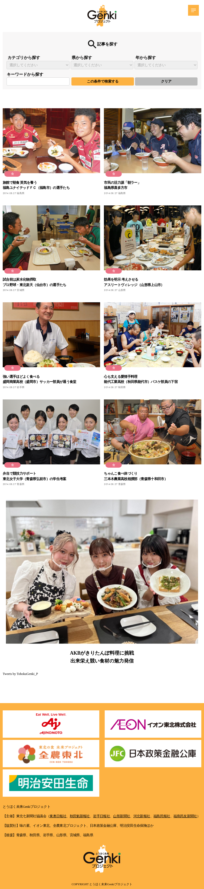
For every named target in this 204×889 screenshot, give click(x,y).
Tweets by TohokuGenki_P (20, 674)
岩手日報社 (101, 816)
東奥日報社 (58, 816)
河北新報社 (141, 816)
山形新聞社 (121, 816)
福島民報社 (161, 816)
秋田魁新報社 (80, 816)
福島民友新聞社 (185, 816)
